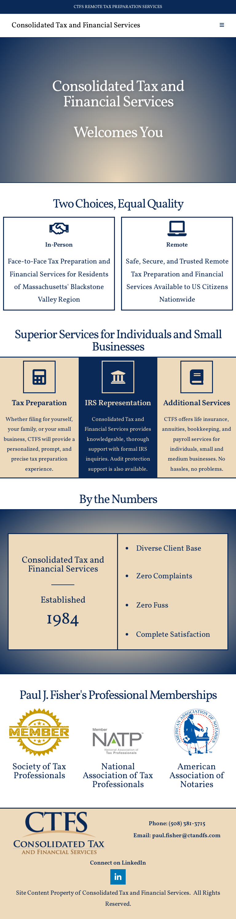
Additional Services (196, 403)
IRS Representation (118, 403)
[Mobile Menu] (222, 25)
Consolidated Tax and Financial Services (76, 25)
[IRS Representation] (118, 377)
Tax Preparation (39, 403)
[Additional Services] (196, 377)
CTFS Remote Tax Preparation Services (118, 7)
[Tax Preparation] (39, 377)
